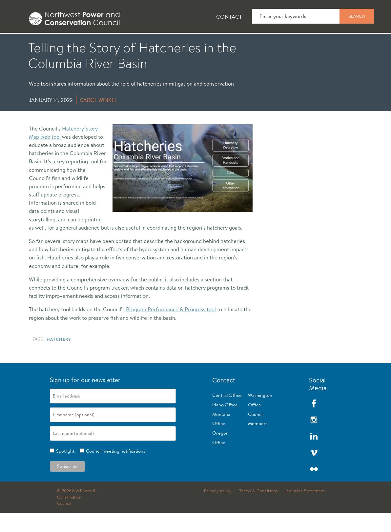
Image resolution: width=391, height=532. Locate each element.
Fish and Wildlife (116, 43)
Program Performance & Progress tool (171, 328)
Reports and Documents (308, 43)
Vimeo (314, 471)
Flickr (314, 488)
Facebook (314, 422)
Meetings (241, 43)
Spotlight (64, 469)
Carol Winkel (98, 118)
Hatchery (59, 358)
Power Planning (183, 43)
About (25, 43)
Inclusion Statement (305, 510)
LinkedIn (314, 455)
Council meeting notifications (114, 469)
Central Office (227, 414)
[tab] (20, 42)
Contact (229, 16)
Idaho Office (225, 423)
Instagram (314, 438)
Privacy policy (218, 510)
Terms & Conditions (258, 510)
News (63, 43)
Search (357, 16)
